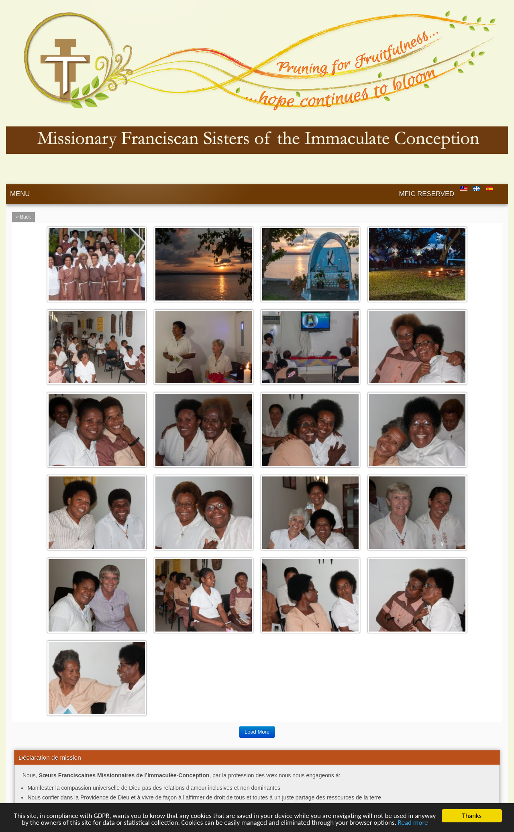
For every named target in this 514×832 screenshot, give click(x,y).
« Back (23, 217)
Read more (413, 822)
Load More (257, 732)
